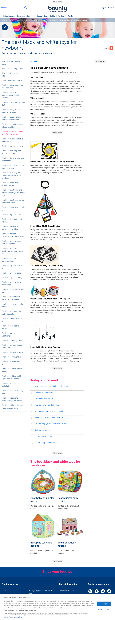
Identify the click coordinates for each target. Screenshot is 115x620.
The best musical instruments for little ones (13, 235)
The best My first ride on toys (12, 267)
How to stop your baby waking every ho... (53, 424)
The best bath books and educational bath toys (12, 125)
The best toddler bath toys (11, 362)
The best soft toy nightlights (9, 334)
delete (22, 7)
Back (33, 61)
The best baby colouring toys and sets (12, 86)
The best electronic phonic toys (13, 208)
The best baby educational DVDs (13, 103)
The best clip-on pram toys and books (11, 152)
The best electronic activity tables (10, 184)
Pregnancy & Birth (23, 16)
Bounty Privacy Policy (67, 595)
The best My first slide (11, 273)
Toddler (53, 16)
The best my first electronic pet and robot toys (12, 251)
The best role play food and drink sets (12, 312)
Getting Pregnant (9, 16)
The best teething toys (11, 357)
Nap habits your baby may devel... (49, 411)
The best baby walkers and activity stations (11, 118)
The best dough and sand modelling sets (13, 166)
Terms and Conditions (67, 591)
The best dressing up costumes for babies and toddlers (12, 175)
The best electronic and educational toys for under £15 (13, 192)
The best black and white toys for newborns (12, 132)
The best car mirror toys (12, 146)
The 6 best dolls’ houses (12, 80)
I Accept (104, 606)
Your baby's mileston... (44, 399)
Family (70, 16)
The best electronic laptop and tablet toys (13, 201)
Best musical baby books (12, 69)
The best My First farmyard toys (9, 259)
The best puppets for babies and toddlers (11, 298)
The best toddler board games (12, 370)
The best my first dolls (11, 214)
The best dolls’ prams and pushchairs (13, 159)
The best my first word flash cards (11, 283)
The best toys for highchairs (9, 384)
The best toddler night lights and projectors (11, 377)
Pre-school (62, 16)
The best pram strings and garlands (13, 290)
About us (5, 591)
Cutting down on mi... (44, 436)
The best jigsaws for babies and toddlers (10, 227)
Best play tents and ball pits (12, 74)
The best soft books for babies (12, 327)
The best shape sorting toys (12, 319)
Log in (104, 8)
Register (111, 8)
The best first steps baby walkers (12, 220)
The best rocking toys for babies (13, 305)
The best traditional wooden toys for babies (12, 399)
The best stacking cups (12, 340)
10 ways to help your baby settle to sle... (52, 386)
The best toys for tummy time (12, 392)
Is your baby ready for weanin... (48, 443)
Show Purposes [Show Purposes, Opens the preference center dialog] (104, 612)
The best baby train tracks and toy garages (13, 111)
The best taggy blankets (12, 352)
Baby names (37, 16)
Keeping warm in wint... (44, 392)
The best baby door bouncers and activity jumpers (11, 95)
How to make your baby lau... (47, 405)
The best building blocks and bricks (12, 140)
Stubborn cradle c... (43, 430)
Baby (46, 16)
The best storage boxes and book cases (12, 346)
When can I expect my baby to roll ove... (52, 417)
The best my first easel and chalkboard (11, 242)
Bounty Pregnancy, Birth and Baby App (42, 592)
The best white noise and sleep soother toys (12, 406)
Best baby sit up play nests (11, 62)
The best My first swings (12, 277)
